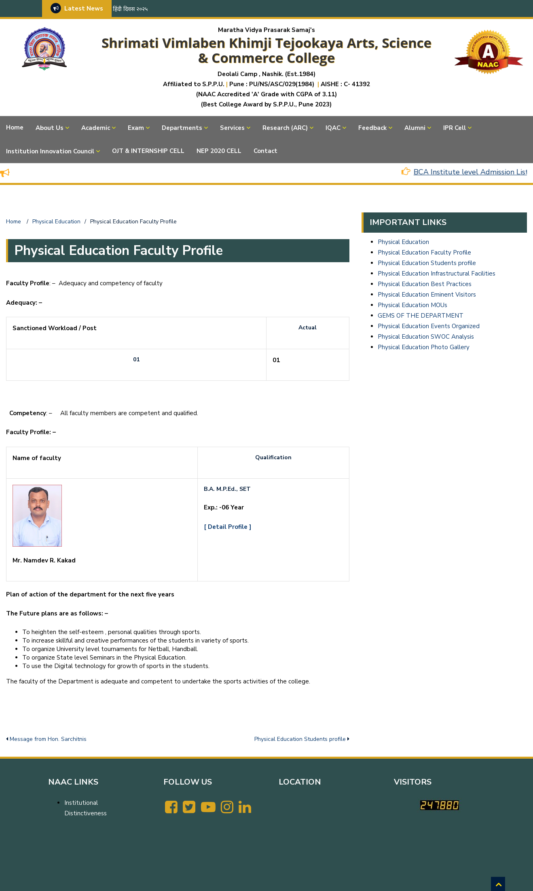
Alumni (414, 128)
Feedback (372, 128)
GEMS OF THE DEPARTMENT (420, 316)
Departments (182, 128)
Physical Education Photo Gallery (424, 347)
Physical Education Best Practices (425, 284)
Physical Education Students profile (300, 739)
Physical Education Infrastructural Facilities (436, 273)
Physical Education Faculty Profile (424, 252)
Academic (95, 128)
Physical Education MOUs (412, 305)
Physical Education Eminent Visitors (427, 295)
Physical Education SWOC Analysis (426, 337)
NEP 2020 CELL (219, 151)
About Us (49, 128)
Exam (136, 128)
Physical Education (403, 242)
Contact (265, 151)
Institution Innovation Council (50, 151)
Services (232, 128)
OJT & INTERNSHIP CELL (148, 151)
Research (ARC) (285, 128)
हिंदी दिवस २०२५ (130, 9)
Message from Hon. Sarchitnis (48, 739)
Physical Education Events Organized (429, 326)
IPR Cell (454, 128)
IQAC (333, 128)
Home (14, 127)
